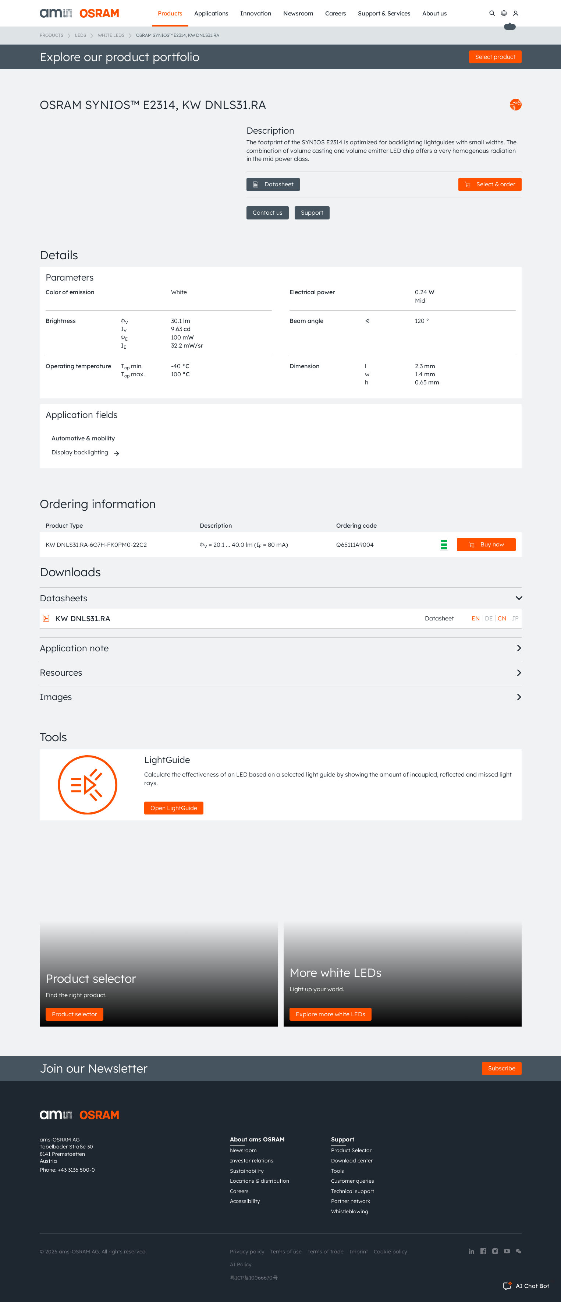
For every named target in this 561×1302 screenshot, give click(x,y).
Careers (239, 1191)
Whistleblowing (349, 1211)
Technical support (352, 1191)
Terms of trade (326, 1251)
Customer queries (352, 1181)
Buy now (486, 544)
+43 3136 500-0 (76, 1169)
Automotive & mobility (83, 438)
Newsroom (243, 1150)
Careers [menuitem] (335, 13)
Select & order (490, 184)
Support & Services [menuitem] (384, 13)
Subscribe (501, 1068)
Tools (337, 1171)
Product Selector (351, 1150)
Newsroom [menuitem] (298, 13)
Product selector (74, 1014)
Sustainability (247, 1171)
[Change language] (504, 13)
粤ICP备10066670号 (254, 1277)
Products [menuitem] (170, 13)
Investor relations (251, 1160)
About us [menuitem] (434, 13)
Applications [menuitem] (211, 13)
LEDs (80, 35)
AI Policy (241, 1264)
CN (502, 618)
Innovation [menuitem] (255, 13)
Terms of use (286, 1251)
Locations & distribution (259, 1181)
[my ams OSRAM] (516, 13)
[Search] (492, 13)
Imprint (358, 1251)
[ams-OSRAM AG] (79, 13)
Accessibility (245, 1201)
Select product (495, 56)
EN (476, 618)
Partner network (350, 1201)
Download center (352, 1160)
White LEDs (111, 35)
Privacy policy (247, 1251)
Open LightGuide (173, 808)
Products (51, 35)
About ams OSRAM (257, 1139)
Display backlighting (80, 452)
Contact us (268, 212)
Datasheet (273, 184)
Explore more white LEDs (330, 1014)
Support (312, 212)
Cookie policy (390, 1251)
